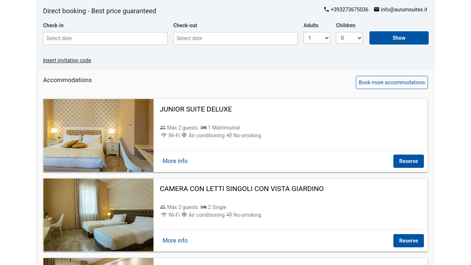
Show (399, 38)
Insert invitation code (67, 60)
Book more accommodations (392, 82)
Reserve (408, 161)
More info (175, 161)
